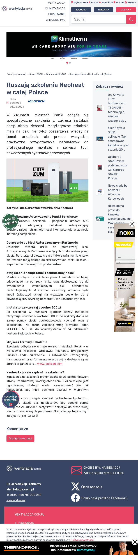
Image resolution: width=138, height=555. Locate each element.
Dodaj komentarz (20, 438)
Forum (120, 2)
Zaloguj (81, 9)
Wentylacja (56, 2)
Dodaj (125, 9)
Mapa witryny (26, 522)
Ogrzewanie (56, 14)
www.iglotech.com (49, 363)
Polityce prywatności (82, 540)
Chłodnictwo (55, 19)
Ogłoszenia (81, 2)
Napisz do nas (15, 500)
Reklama (103, 9)
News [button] (131, 2)
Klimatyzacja (55, 8)
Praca (94, 2)
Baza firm (107, 2)
